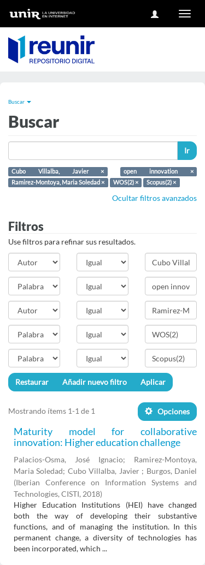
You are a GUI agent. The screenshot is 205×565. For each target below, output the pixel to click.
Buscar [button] (19, 101)
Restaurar (32, 381)
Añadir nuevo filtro (94, 381)
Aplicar (153, 381)
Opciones (167, 411)
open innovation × (158, 171)
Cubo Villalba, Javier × (57, 171)
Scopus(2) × (161, 182)
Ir (187, 150)
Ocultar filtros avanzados (154, 198)
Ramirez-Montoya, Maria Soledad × (57, 182)
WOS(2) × (125, 182)
